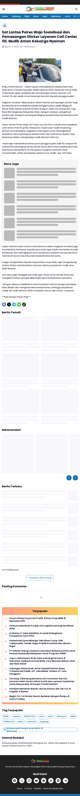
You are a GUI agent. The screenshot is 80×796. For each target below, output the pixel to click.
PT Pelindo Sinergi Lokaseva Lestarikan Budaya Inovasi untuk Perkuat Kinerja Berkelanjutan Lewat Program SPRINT (42, 652)
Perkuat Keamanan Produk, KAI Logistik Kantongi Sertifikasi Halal (41, 627)
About (19, 788)
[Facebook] (4, 304)
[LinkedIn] (58, 780)
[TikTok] (51, 780)
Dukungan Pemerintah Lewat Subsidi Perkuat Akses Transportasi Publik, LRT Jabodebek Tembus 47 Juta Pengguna (37, 671)
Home (5, 16)
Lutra (67, 16)
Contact (28, 788)
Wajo (26, 16)
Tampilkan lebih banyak (40, 577)
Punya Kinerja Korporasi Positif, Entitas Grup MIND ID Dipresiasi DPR (37, 620)
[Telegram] (14, 304)
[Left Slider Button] (69, 477)
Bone (35, 16)
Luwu (44, 16)
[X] (9, 304)
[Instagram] (29, 780)
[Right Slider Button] (77, 16)
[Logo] (40, 761)
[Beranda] (4, 25)
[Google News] (43, 780)
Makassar (56, 16)
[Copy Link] (24, 304)
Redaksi (37, 788)
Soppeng (16, 16)
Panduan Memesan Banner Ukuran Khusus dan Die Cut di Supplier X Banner (40, 690)
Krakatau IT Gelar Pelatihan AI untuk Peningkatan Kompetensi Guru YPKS (35, 635)
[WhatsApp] (19, 304)
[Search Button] (76, 9)
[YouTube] (36, 780)
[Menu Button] (3, 9)
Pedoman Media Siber (53, 788)
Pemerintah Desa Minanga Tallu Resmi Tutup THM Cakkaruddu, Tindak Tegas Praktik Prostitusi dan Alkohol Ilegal (40, 643)
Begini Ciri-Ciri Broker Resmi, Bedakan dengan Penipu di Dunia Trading (39, 698)
